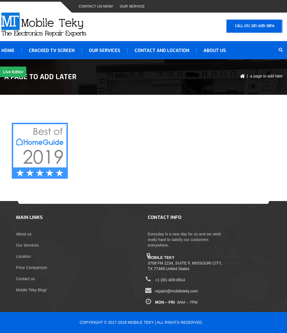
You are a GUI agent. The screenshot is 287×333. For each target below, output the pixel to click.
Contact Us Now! (96, 6)
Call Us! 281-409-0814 (254, 26)
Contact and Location (162, 50)
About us (214, 50)
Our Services (27, 245)
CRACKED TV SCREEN (52, 50)
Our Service (132, 6)
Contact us (25, 279)
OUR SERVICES (104, 50)
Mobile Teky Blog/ (31, 290)
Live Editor (13, 72)
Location (23, 256)
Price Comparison (31, 267)
